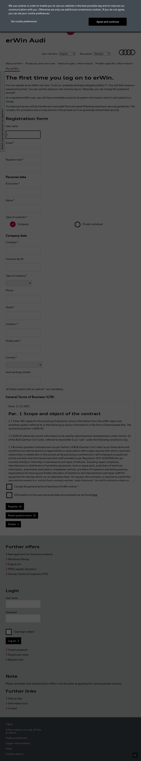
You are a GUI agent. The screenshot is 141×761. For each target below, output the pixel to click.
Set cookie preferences (24, 21)
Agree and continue (107, 21)
